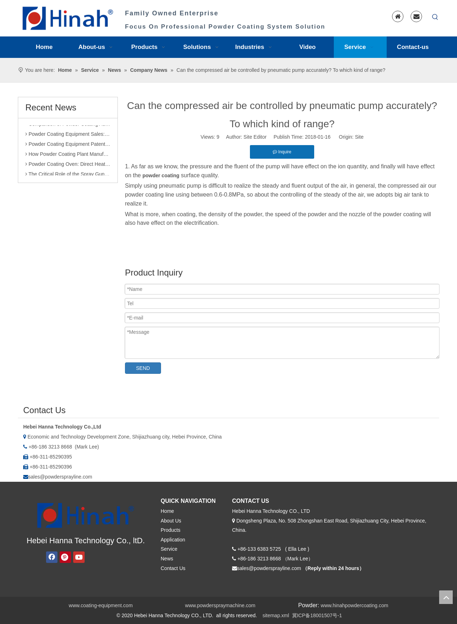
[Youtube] (79, 557)
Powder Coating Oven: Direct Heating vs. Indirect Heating (67, 166)
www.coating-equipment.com (101, 605)
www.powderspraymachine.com (220, 605)
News (167, 558)
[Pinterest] (65, 557)
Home (167, 511)
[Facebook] (51, 557)
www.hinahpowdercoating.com (354, 605)
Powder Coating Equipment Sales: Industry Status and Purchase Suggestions (67, 136)
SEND (143, 368)
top (446, 597)
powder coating (160, 175)
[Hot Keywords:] (435, 17)
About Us (171, 521)
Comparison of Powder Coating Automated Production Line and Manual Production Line (67, 126)
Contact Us (173, 568)
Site (359, 137)
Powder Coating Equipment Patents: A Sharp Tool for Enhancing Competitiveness (67, 146)
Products (170, 530)
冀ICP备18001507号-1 (317, 615)
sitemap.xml (275, 615)
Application (173, 540)
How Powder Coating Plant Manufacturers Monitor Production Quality (67, 156)
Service (169, 549)
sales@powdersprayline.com (60, 477)
